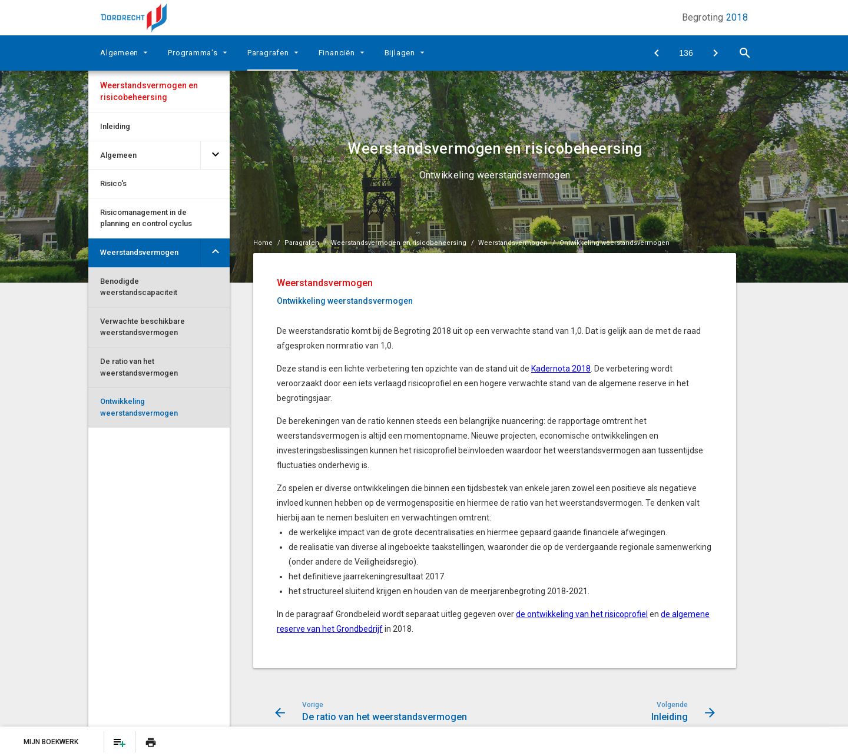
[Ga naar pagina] (686, 53)
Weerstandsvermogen (139, 252)
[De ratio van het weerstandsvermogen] (656, 53)
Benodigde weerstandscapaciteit (138, 287)
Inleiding (115, 126)
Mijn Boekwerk (52, 742)
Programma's (193, 52)
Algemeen (119, 52)
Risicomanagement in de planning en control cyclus (146, 218)
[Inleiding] (715, 53)
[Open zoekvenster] (745, 53)
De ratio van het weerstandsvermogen (139, 367)
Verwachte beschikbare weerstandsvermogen (142, 327)
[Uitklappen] (147, 52)
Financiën (337, 52)
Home (263, 243)
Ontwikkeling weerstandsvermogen (139, 407)
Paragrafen (268, 52)
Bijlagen (400, 52)
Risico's (113, 183)
